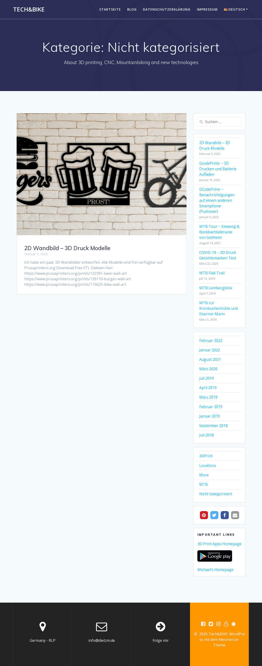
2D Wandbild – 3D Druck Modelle (67, 248)
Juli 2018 (206, 435)
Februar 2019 (210, 406)
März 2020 (208, 368)
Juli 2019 (206, 378)
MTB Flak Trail (212, 272)
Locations (207, 465)
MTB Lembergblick (215, 287)
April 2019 (208, 387)
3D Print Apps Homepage (219, 543)
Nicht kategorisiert (215, 493)
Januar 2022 (209, 349)
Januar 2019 (209, 416)
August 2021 (210, 359)
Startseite (110, 9)
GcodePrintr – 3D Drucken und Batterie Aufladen (218, 169)
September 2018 (213, 425)
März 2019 (208, 397)
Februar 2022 (210, 340)
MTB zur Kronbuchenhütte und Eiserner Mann (218, 308)
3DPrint (206, 456)
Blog (132, 9)
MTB (203, 484)
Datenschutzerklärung (166, 9)
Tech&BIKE (29, 9)
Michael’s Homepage (215, 569)
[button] (204, 515)
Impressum (207, 9)
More (204, 474)
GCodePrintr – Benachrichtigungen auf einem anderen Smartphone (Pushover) (217, 200)
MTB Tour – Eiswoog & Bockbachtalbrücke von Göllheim (219, 232)
